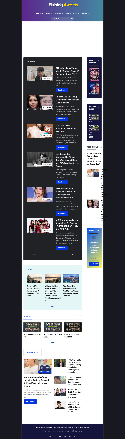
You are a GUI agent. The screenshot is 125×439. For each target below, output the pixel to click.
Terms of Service (58, 431)
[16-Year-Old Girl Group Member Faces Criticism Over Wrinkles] (40, 102)
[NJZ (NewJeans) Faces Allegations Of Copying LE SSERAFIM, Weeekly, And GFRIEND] (40, 225)
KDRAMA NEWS (32, 352)
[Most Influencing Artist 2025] (32, 327)
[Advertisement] (62, 40)
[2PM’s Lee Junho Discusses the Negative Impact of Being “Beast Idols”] (60, 380)
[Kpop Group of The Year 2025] (73, 327)
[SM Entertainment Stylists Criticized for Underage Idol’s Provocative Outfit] (40, 194)
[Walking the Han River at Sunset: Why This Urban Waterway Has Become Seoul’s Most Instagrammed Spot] (53, 278)
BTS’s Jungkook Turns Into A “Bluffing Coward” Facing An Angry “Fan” (67, 71)
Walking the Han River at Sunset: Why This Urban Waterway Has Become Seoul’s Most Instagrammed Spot (53, 293)
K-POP (48, 13)
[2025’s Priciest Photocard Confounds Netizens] (40, 131)
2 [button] (53, 306)
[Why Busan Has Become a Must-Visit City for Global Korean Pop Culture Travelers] (71, 278)
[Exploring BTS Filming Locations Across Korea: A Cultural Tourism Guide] (34, 278)
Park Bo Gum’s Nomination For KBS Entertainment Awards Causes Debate (74, 408)
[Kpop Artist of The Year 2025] (53, 327)
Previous (32, 254)
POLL (39, 13)
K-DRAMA (58, 13)
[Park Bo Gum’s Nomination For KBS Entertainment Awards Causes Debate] (60, 405)
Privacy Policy (47, 431)
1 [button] (52, 306)
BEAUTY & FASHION (72, 13)
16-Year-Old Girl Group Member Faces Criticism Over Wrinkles (67, 99)
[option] (34, 286)
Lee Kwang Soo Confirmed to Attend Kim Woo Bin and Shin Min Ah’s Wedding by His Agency (67, 160)
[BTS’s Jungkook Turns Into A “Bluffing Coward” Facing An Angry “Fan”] (40, 73)
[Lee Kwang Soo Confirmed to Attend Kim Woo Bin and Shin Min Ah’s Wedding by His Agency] (40, 159)
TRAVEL (85, 13)
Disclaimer (74, 431)
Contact (66, 431)
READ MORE (30, 402)
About (80, 431)
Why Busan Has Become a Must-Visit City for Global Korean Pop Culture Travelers (70, 291)
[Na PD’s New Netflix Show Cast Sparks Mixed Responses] (60, 393)
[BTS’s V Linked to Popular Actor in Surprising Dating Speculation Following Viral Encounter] (60, 363)
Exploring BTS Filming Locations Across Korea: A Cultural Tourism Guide (33, 291)
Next (74, 254)
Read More (62, 90)
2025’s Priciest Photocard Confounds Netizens (66, 128)
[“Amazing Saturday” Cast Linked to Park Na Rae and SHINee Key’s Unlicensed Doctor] (38, 367)
